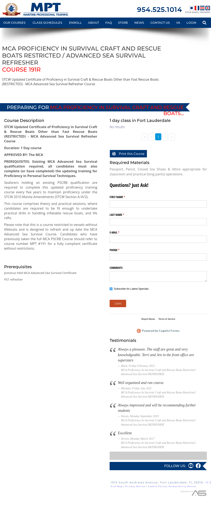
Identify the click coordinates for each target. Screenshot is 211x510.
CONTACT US (160, 23)
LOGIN (191, 23)
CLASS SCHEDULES (47, 23)
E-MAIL (119, 232)
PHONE (119, 250)
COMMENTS (116, 268)
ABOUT (93, 23)
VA (178, 23)
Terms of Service (166, 319)
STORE (123, 23)
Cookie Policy (157, 486)
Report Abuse (148, 319)
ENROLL (75, 23)
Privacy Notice (135, 486)
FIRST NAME (122, 197)
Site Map (117, 486)
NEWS (139, 23)
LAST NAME (122, 215)
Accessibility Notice (182, 486)
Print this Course (128, 153)
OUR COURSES (14, 23)
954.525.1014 (159, 10)
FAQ (108, 23)
